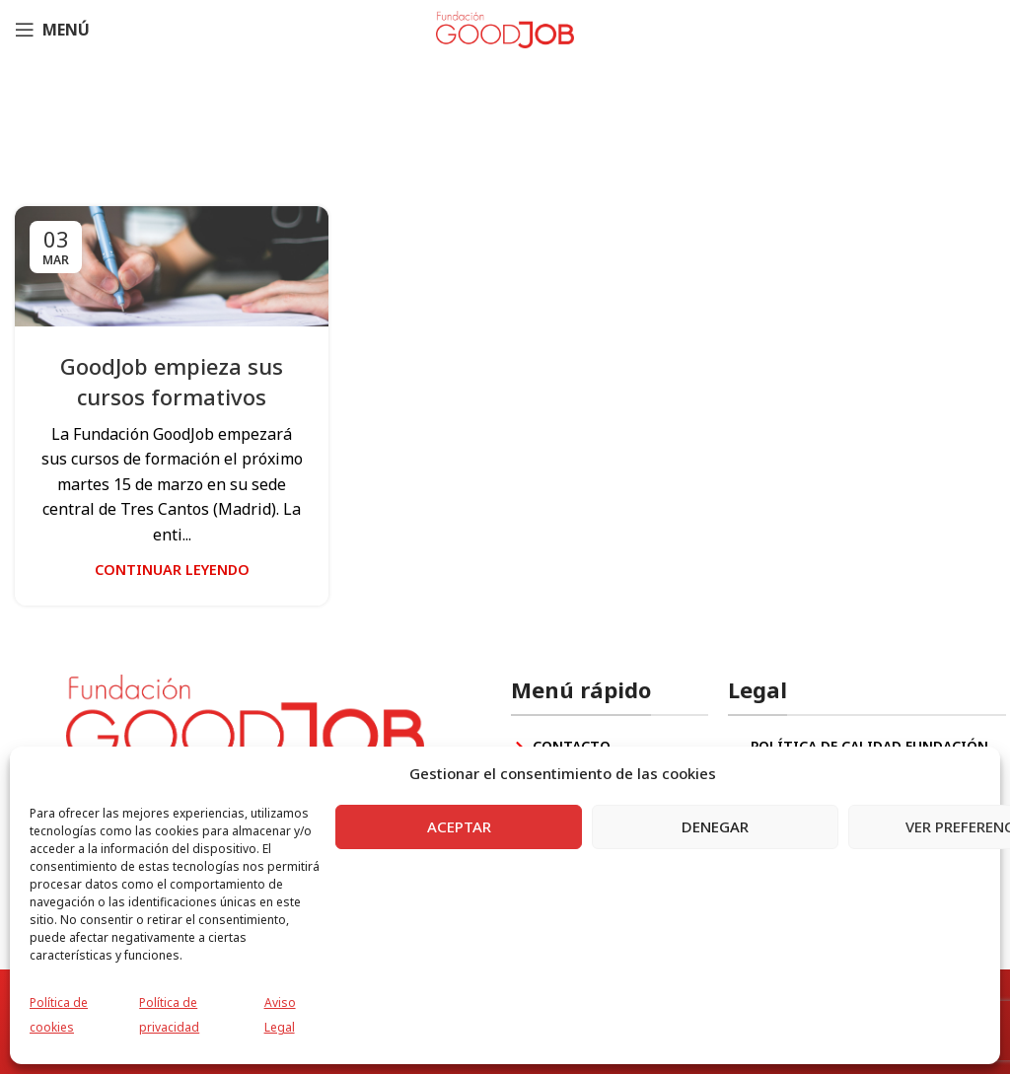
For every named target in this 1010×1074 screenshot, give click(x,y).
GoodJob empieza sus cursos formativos (171, 381)
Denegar (715, 826)
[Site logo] (505, 27)
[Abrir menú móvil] (52, 29)
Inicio (336, 138)
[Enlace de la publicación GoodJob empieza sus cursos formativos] (171, 266)
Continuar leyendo (172, 569)
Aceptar (459, 826)
